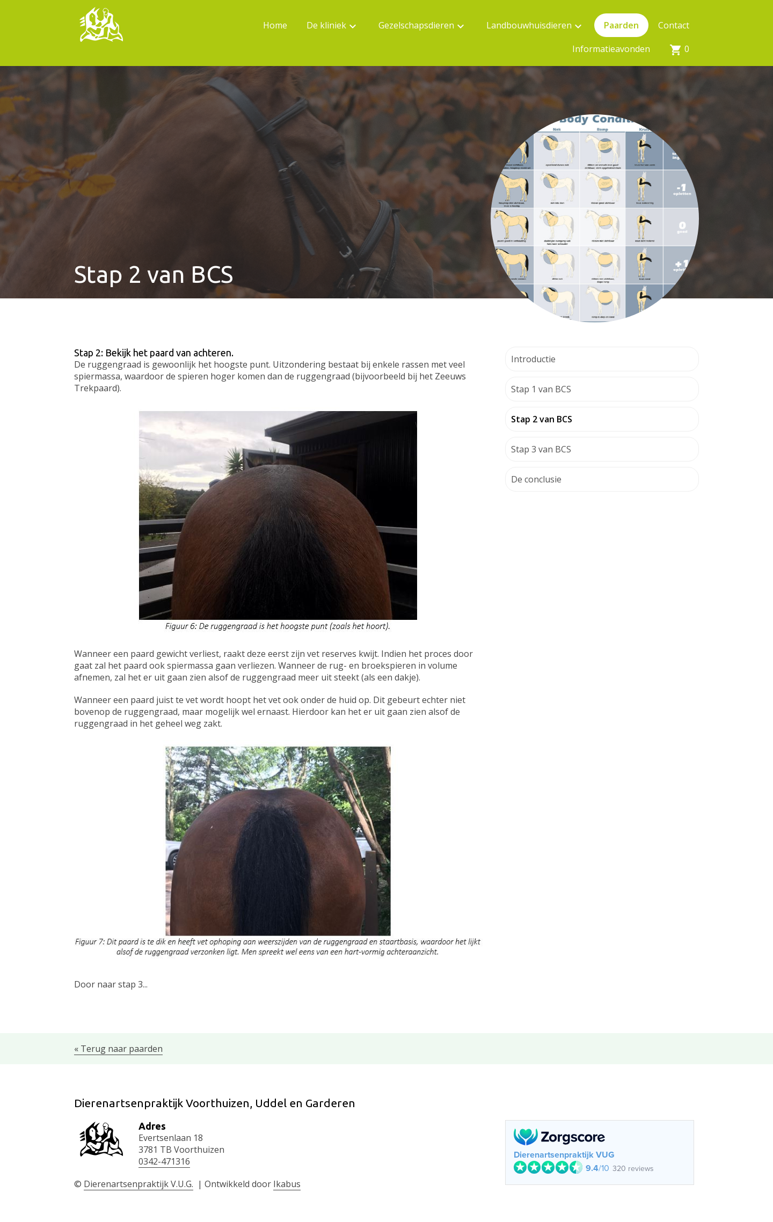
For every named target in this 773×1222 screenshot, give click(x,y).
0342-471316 (164, 1161)
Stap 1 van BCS (541, 389)
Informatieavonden (611, 49)
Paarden (621, 25)
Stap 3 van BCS (541, 449)
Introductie (533, 359)
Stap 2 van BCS (541, 419)
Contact (673, 25)
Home (275, 25)
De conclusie (536, 479)
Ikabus (287, 1184)
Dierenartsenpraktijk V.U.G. (138, 1184)
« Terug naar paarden (118, 1049)
